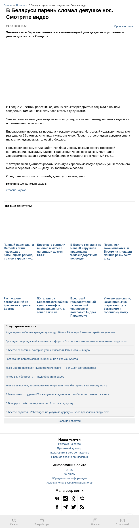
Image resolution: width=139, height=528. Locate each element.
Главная (8, 5)
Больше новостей (69, 420)
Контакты (69, 473)
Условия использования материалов (69, 482)
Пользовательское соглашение (69, 452)
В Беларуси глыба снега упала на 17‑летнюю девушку (39, 403)
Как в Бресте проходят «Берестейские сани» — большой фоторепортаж (50, 367)
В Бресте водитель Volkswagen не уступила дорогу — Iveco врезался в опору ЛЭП (57, 412)
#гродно (11, 189)
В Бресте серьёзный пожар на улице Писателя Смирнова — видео (47, 350)
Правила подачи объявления (69, 456)
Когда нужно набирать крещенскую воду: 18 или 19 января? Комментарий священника (60, 332)
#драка (22, 189)
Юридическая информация (69, 478)
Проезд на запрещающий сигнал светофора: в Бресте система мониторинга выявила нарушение (66, 341)
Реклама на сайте (69, 443)
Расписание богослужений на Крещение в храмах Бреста (41, 358)
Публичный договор (69, 448)
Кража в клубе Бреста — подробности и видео (34, 376)
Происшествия (123, 26)
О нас (69, 469)
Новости (20, 5)
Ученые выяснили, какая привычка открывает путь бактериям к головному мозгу (56, 385)
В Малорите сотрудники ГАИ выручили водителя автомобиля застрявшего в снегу (57, 394)
